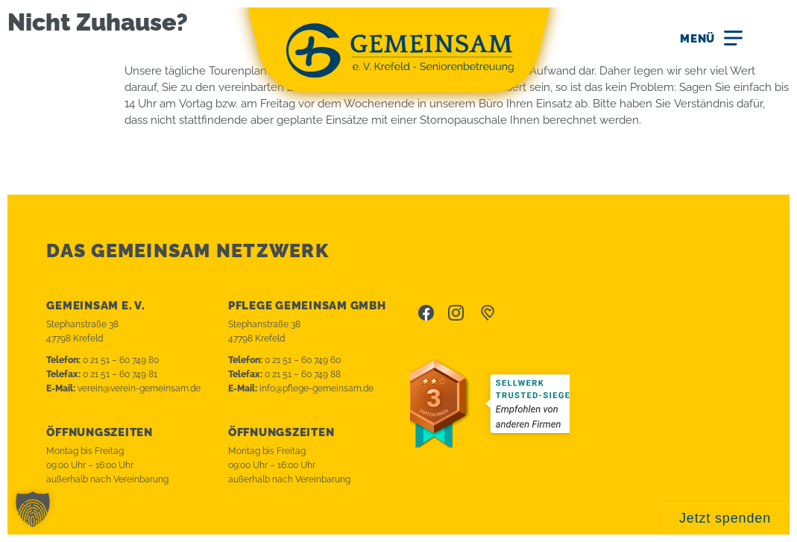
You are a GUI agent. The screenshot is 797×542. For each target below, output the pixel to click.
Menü (697, 38)
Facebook (426, 313)
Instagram (456, 313)
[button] (33, 509)
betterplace (488, 313)
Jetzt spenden (725, 518)
